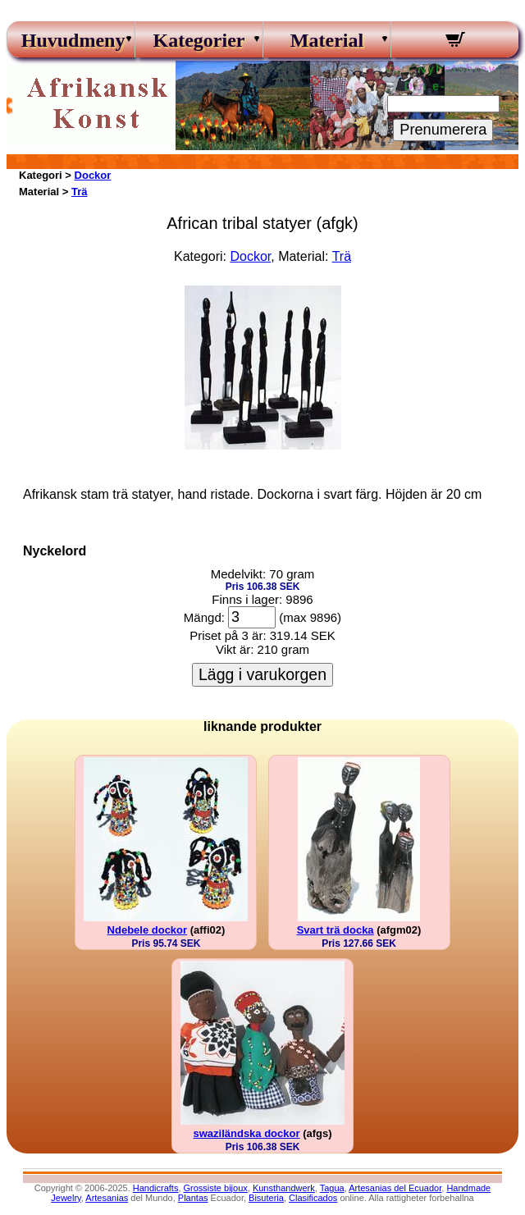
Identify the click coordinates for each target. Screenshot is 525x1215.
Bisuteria (266, 1198)
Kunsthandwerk (284, 1188)
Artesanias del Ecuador (395, 1188)
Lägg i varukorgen (262, 674)
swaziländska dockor (246, 1133)
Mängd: (204, 617)
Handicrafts (156, 1188)
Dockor (93, 175)
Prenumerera (442, 129)
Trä (79, 191)
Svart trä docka (335, 930)
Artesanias (106, 1198)
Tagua (332, 1188)
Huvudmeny (71, 40)
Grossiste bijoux (216, 1188)
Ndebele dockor (147, 930)
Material (326, 40)
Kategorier (199, 40)
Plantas (193, 1198)
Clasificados (313, 1198)
